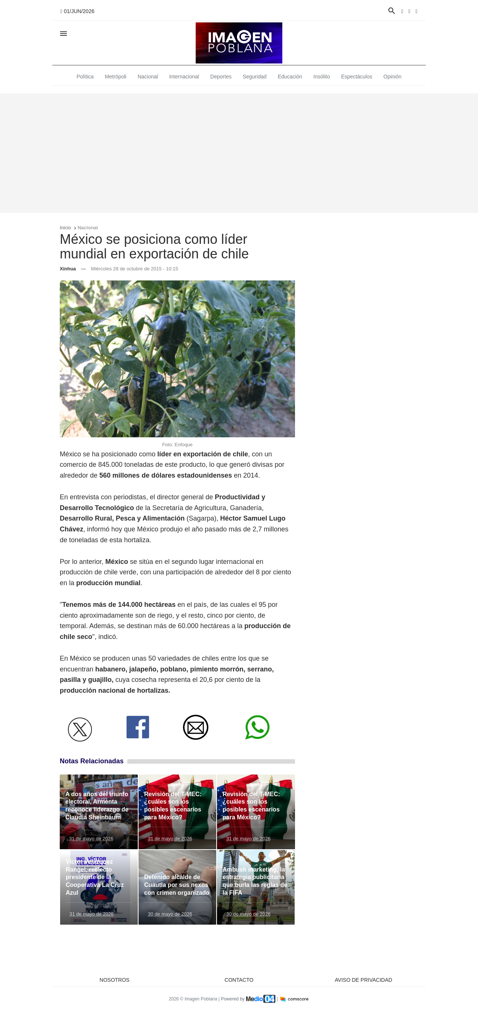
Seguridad (255, 77)
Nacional (147, 77)
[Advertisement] (239, 153)
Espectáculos (356, 77)
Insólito (321, 77)
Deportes (221, 77)
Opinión (392, 77)
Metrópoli (116, 77)
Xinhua (68, 268)
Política (85, 77)
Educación (290, 77)
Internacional (184, 77)
